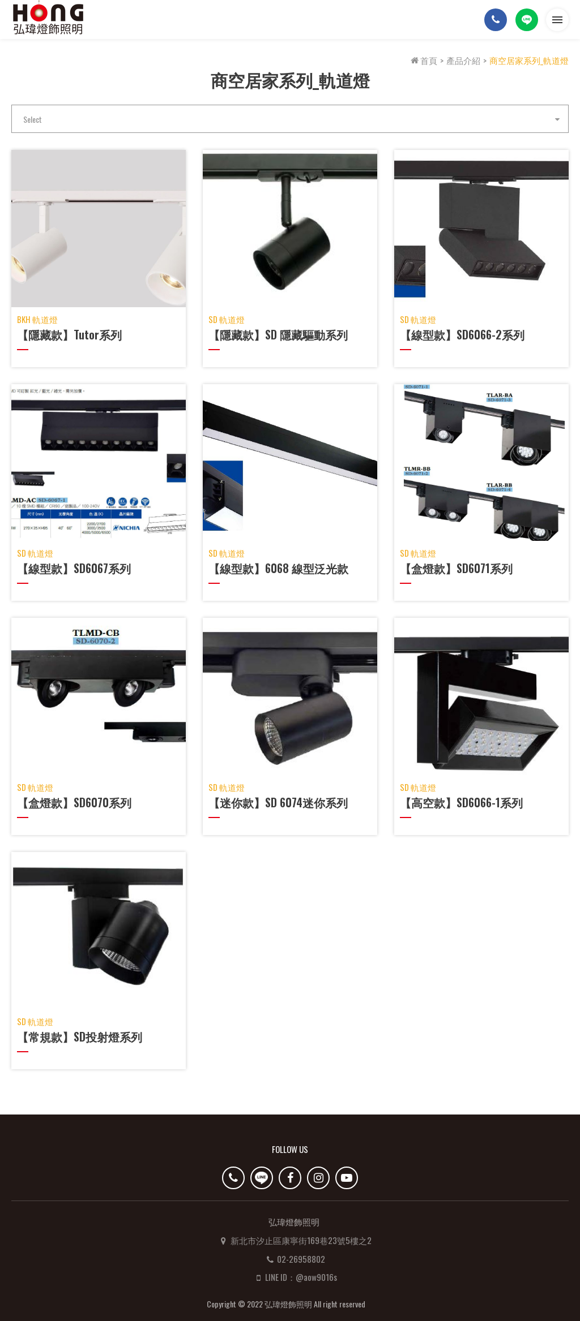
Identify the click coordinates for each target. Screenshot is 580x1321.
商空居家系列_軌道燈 (529, 60)
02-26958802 (308, 1241)
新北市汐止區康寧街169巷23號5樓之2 (307, 1222)
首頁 (424, 60)
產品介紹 (463, 60)
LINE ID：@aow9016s (308, 1259)
